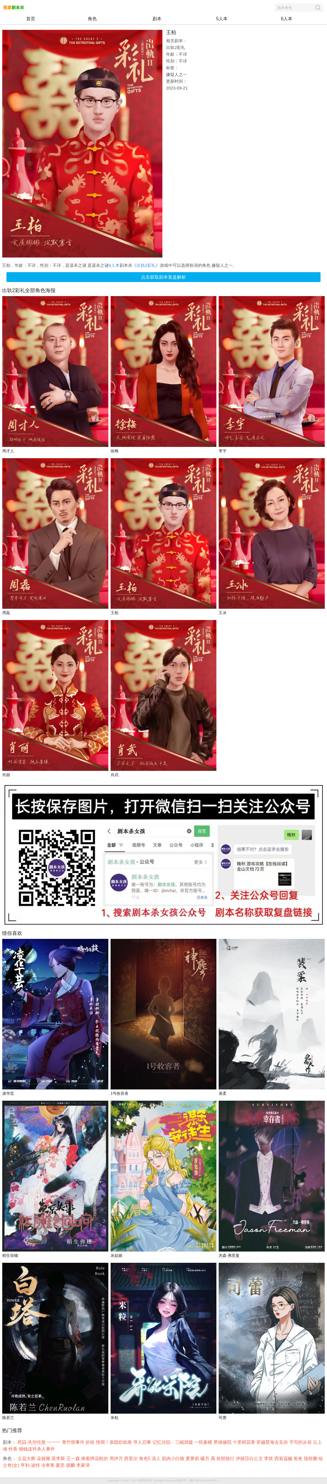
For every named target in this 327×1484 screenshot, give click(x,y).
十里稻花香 (244, 1442)
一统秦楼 (203, 1442)
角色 (92, 18)
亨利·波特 (31, 1465)
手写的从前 (301, 1442)
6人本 (286, 18)
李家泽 (83, 1465)
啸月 (205, 1458)
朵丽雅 (44, 1458)
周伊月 (116, 1458)
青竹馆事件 (74, 1442)
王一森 (73, 1458)
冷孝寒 (48, 1465)
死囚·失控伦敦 (32, 1442)
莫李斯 (58, 1458)
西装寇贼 (284, 1458)
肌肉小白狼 (173, 1458)
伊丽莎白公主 (250, 1458)
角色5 (145, 1458)
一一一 (54, 1442)
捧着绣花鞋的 (95, 1458)
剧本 (157, 18)
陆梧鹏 (311, 1458)
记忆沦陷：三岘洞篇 (173, 1442)
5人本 (222, 18)
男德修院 (223, 1442)
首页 (30, 18)
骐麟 (71, 1465)
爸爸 (299, 1458)
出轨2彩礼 (146, 265)
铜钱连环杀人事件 (37, 1449)
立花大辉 (27, 1458)
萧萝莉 (193, 1458)
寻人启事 (142, 1442)
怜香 (13, 1449)
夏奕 (61, 1465)
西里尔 (131, 1458)
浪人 (157, 1458)
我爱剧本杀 (145, 1480)
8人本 (114, 265)
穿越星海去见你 (272, 1442)
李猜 (269, 1458)
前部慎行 (226, 1458)
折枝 (91, 1442)
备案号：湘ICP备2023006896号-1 (199, 1480)
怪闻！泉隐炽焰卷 (114, 1442)
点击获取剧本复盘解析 (163, 277)
